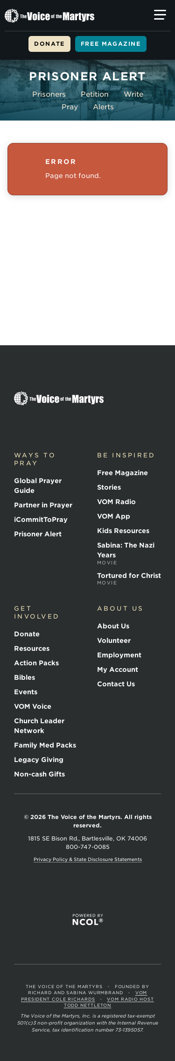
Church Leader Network (39, 725)
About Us (113, 626)
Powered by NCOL (87, 920)
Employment (119, 655)
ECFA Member (57, 893)
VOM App (113, 516)
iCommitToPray (41, 519)
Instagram (85, 425)
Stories (109, 487)
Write (133, 94)
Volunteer (114, 640)
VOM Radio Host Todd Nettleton (109, 1002)
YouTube (64, 425)
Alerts (103, 107)
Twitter (42, 425)
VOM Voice (32, 706)
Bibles (24, 677)
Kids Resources (123, 530)
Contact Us (116, 684)
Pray (70, 107)
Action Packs (36, 663)
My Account (117, 669)
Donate (49, 43)
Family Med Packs (45, 745)
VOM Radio (116, 502)
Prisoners (49, 94)
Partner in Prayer (43, 505)
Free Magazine (111, 43)
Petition (95, 94)
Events (25, 692)
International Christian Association (83, 893)
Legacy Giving (38, 759)
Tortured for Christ (129, 579)
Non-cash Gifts (39, 774)
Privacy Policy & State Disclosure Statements (88, 859)
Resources (31, 648)
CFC (114, 893)
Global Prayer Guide (38, 485)
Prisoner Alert (38, 534)
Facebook (21, 425)
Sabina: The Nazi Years (129, 553)
